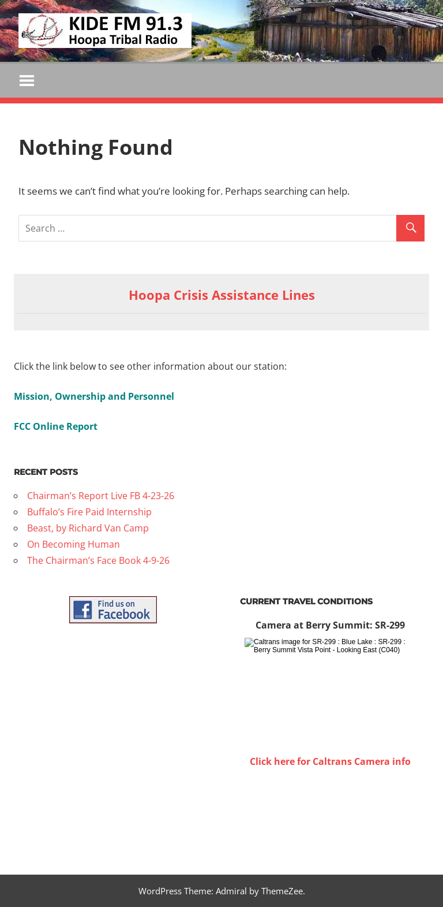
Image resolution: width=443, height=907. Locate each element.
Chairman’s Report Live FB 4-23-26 (100, 495)
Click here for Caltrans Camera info (330, 761)
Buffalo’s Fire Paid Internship (89, 511)
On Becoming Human (73, 544)
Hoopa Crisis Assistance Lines (222, 294)
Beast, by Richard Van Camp (88, 528)
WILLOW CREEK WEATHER (330, 813)
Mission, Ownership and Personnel (94, 396)
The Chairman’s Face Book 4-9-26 (98, 560)
